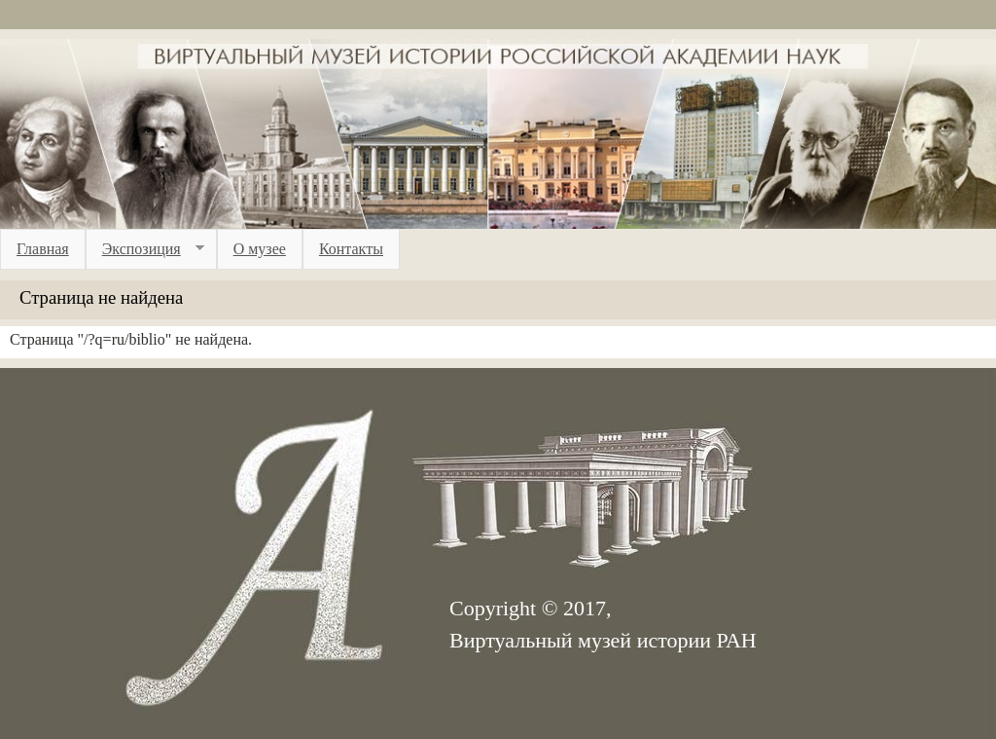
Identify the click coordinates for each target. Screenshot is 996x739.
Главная (43, 248)
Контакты (351, 248)
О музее (259, 248)
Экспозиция (145, 249)
